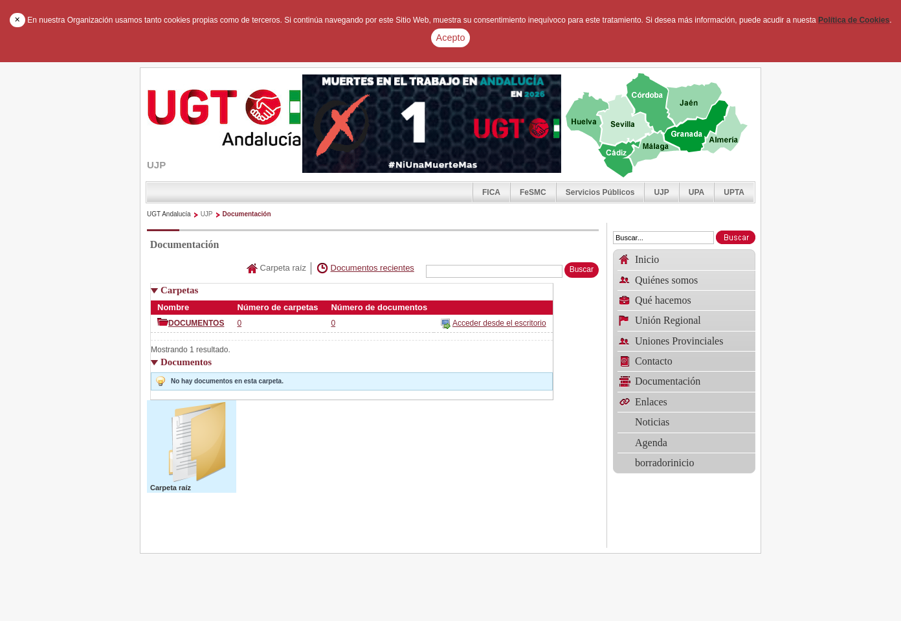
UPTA (734, 192)
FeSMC (533, 192)
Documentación (247, 214)
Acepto (450, 37)
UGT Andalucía (169, 214)
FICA (491, 192)
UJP (661, 192)
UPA (696, 192)
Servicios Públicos (600, 192)
